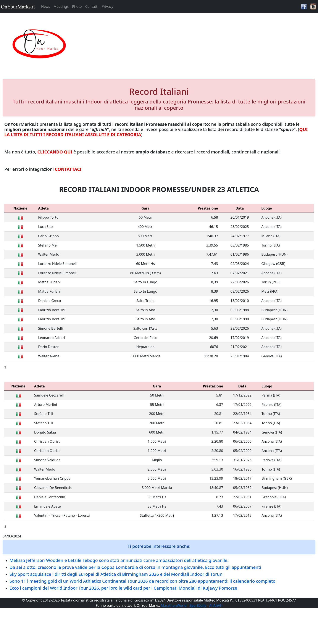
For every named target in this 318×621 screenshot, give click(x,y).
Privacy (107, 6)
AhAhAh (215, 605)
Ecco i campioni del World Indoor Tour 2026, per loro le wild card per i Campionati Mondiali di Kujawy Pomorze (123, 588)
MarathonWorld (174, 605)
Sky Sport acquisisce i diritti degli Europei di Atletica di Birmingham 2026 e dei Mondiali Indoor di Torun (116, 574)
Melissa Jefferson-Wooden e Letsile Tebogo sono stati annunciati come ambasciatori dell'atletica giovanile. (119, 560)
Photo (77, 6)
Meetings (61, 6)
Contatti (91, 6)
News (45, 6)
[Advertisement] (198, 44)
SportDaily (197, 605)
